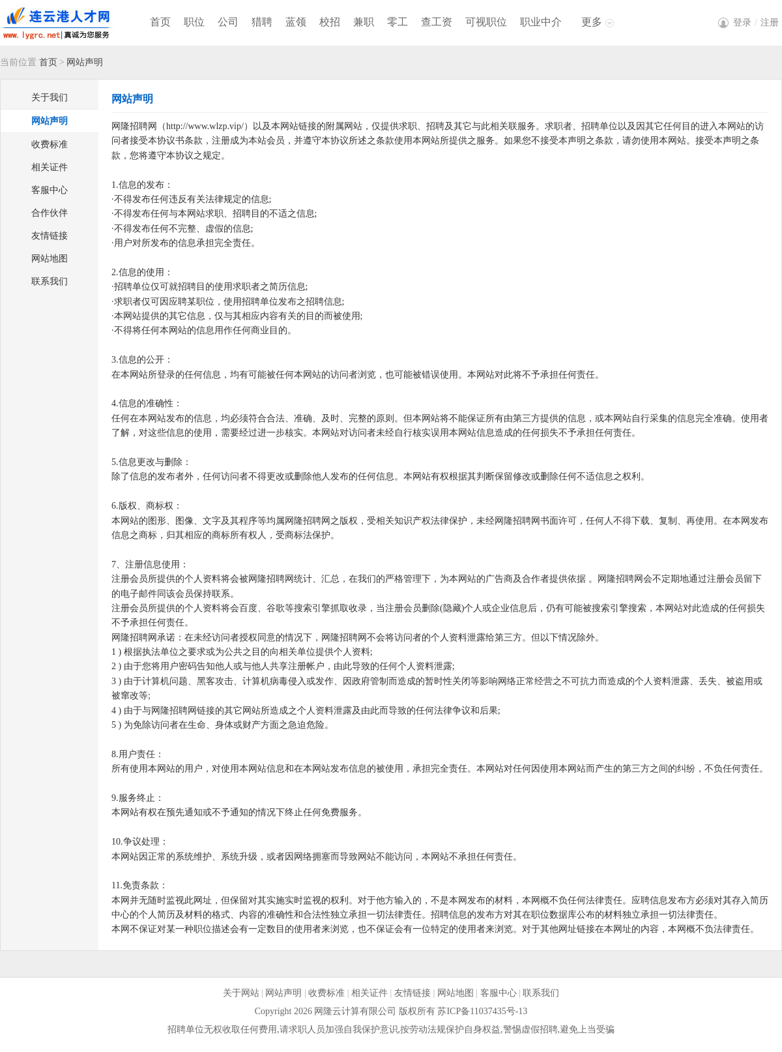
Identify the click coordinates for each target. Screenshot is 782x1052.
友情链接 (49, 236)
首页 (160, 21)
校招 (329, 21)
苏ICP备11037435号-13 (482, 1011)
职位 (194, 21)
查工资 (436, 21)
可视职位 (486, 21)
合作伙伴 (49, 213)
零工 (397, 21)
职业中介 (541, 21)
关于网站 (241, 993)
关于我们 (49, 97)
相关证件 (49, 167)
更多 (591, 21)
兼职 (363, 21)
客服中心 (49, 190)
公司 (228, 21)
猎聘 (262, 21)
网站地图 (49, 258)
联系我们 (49, 281)
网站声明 (49, 121)
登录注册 (756, 22)
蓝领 (295, 21)
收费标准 (49, 144)
